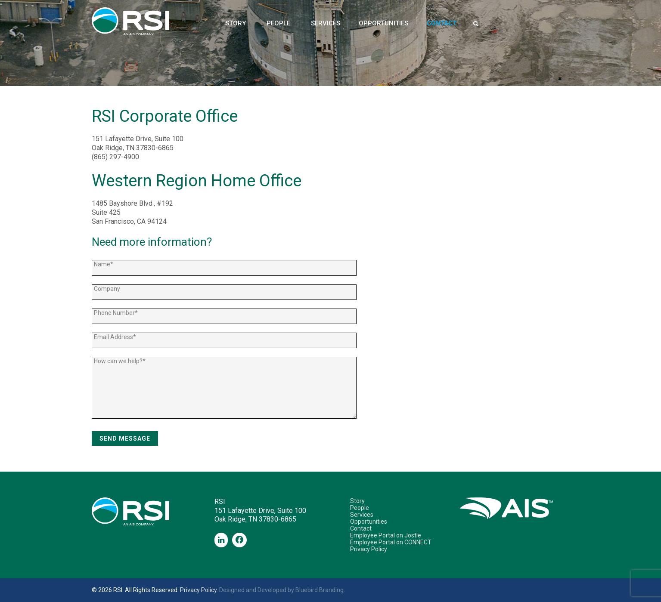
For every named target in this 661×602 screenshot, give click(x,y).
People (278, 23)
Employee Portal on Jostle (385, 535)
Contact (441, 23)
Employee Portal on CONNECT (390, 542)
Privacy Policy (368, 549)
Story (235, 23)
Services (325, 23)
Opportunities (383, 23)
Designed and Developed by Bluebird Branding (281, 590)
